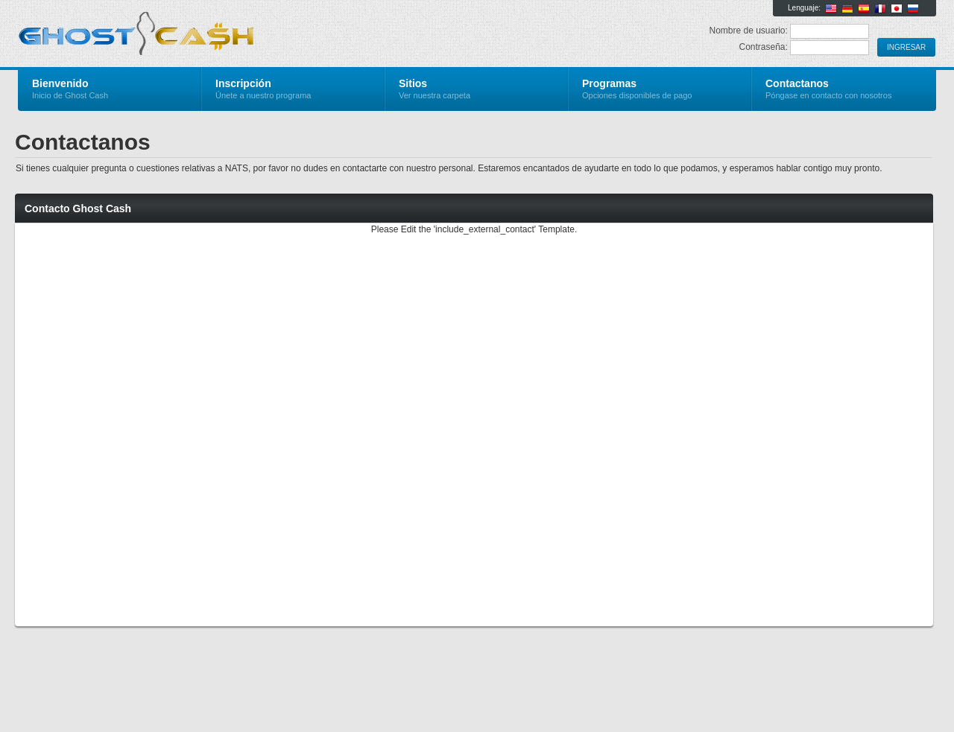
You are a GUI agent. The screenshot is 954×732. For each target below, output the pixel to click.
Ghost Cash (196, 34)
